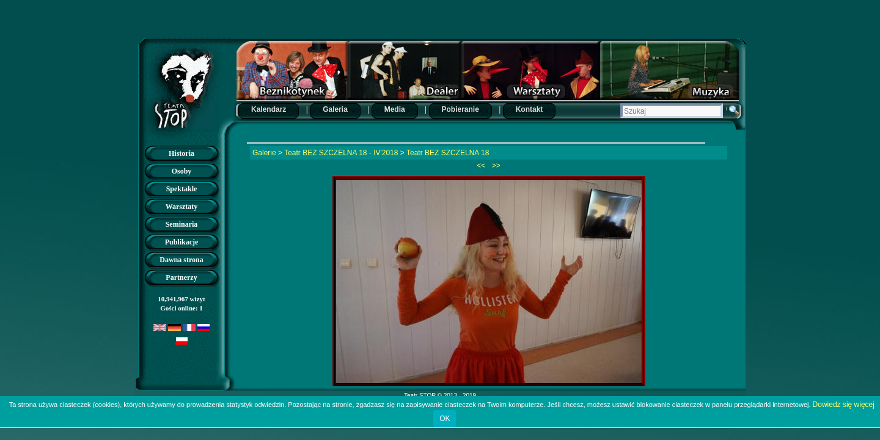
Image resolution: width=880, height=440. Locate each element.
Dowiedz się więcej (844, 404)
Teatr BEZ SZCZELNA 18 (447, 152)
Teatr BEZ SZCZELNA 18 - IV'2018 (341, 152)
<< (482, 165)
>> (495, 165)
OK (444, 418)
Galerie (264, 152)
